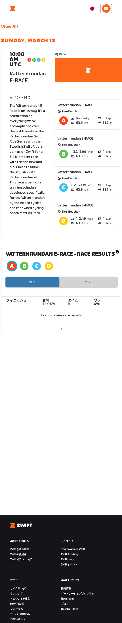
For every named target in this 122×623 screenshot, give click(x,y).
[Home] (13, 8)
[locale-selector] (92, 8)
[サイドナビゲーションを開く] (106, 8)
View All (9, 26)
